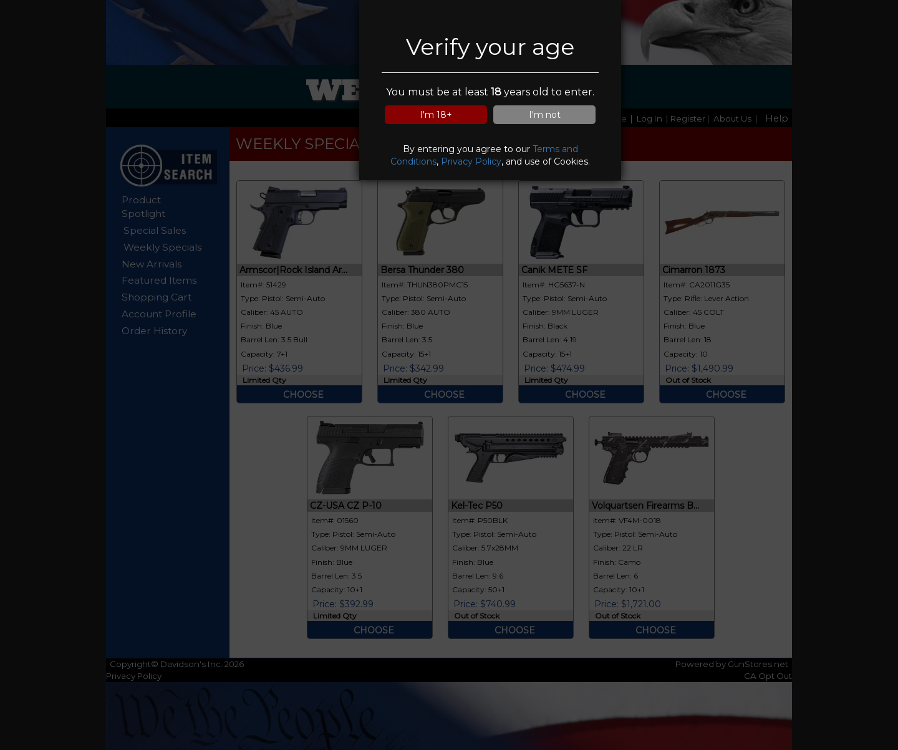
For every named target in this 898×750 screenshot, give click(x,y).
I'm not (545, 114)
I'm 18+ (436, 114)
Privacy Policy (471, 161)
